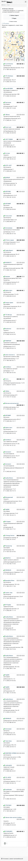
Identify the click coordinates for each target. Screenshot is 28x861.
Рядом (14, 18)
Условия (22, 59)
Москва (4, 4)
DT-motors (5, 23)
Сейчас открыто (14, 15)
